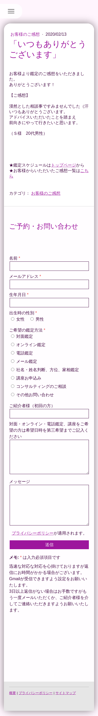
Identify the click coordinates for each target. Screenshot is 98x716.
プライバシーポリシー (33, 533)
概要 (12, 693)
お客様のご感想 (25, 34)
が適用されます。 (49, 533)
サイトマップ (65, 693)
